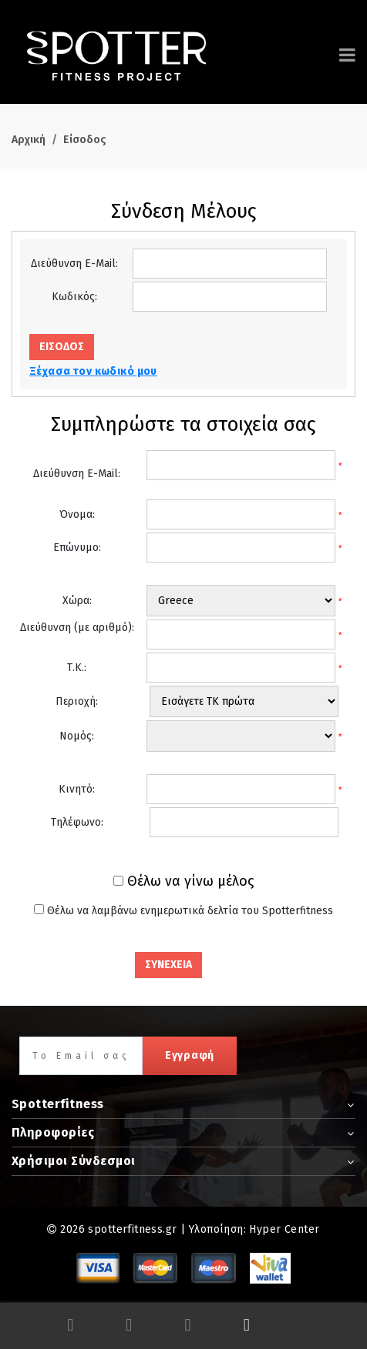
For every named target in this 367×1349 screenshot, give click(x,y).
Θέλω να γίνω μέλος (190, 881)
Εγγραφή (189, 1055)
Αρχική (28, 139)
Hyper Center (284, 1229)
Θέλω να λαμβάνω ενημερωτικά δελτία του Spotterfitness (190, 910)
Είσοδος (84, 139)
